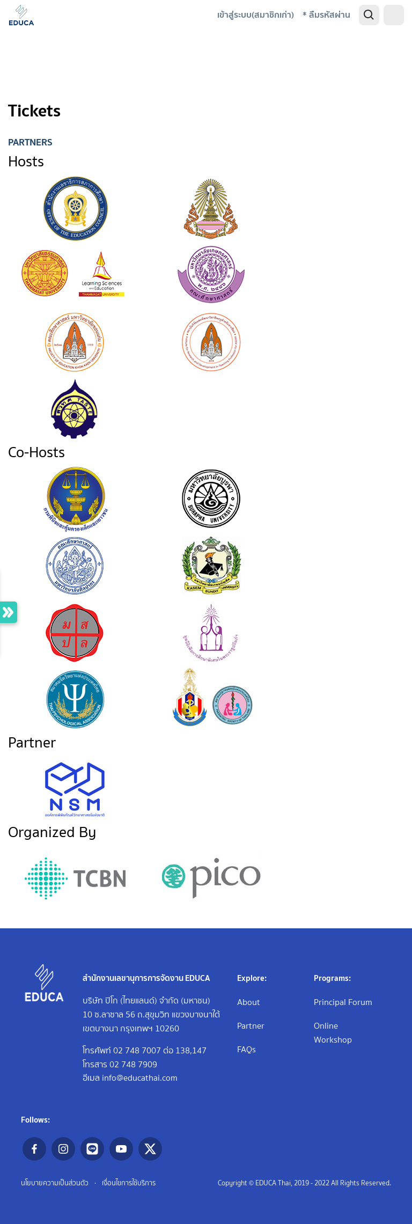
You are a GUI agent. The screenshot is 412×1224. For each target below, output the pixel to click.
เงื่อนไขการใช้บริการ (129, 1183)
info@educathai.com (140, 1078)
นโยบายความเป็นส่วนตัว (55, 1183)
